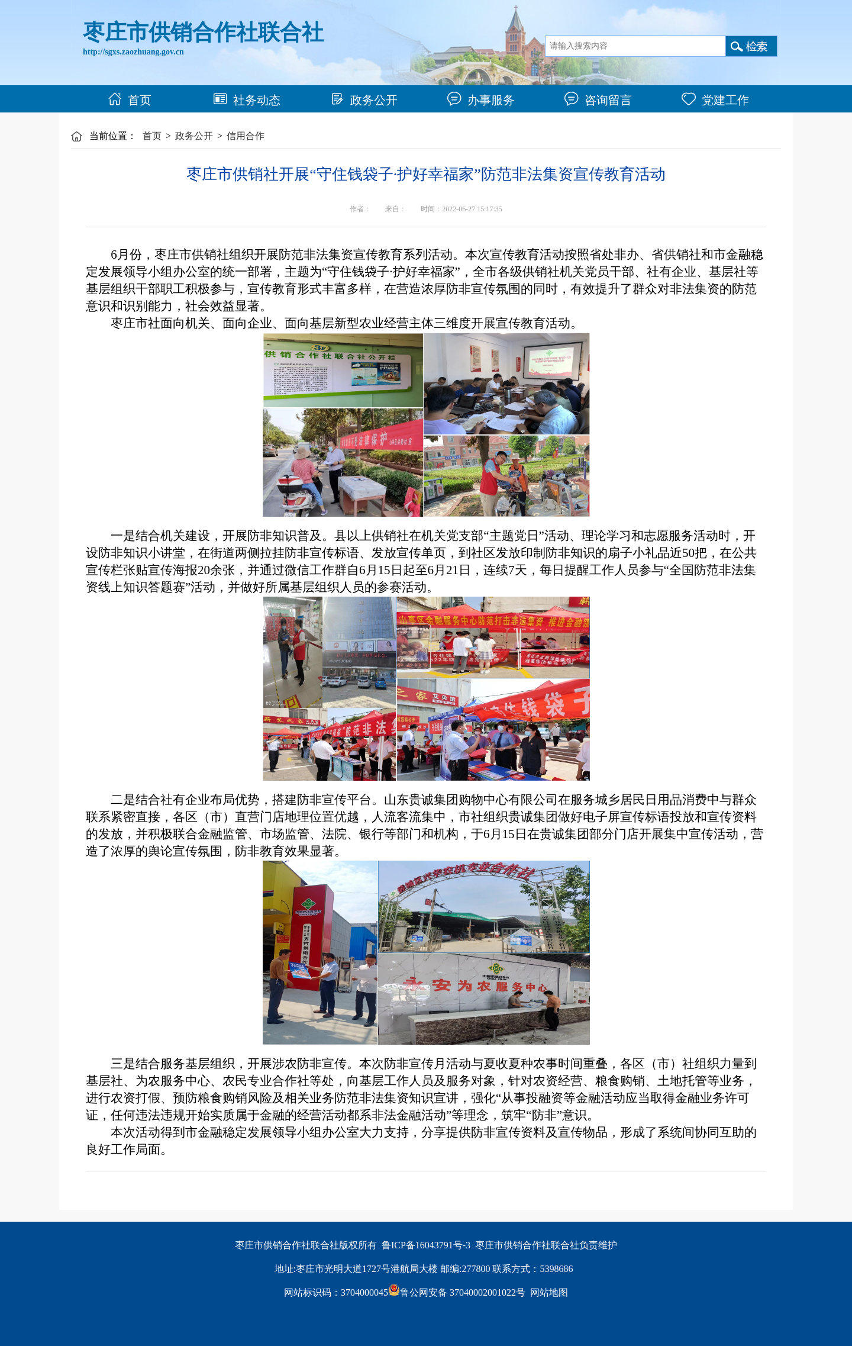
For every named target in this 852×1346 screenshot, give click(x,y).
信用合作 (245, 136)
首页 (129, 100)
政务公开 (364, 100)
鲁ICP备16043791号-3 (426, 1245)
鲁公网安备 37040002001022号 (456, 1292)
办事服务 (481, 100)
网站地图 (549, 1292)
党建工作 (715, 100)
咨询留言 (598, 100)
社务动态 (246, 100)
